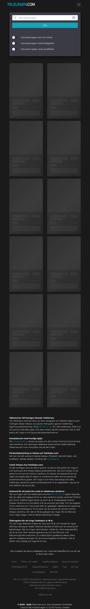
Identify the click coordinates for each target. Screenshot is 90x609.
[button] (71, 18)
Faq (64, 567)
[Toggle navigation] (79, 4)
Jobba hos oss (45, 594)
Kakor (55, 567)
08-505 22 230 (45, 426)
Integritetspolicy (40, 567)
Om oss (75, 567)
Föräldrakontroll (19, 567)
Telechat (54, 572)
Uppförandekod (49, 561)
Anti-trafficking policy (45, 588)
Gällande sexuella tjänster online (45, 585)
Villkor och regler (29, 561)
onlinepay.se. (53, 459)
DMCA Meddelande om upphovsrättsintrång (45, 582)
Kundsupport (38, 572)
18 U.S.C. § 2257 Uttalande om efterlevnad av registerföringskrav (45, 579)
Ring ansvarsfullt (70, 561)
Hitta (13, 561)
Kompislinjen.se (20, 441)
